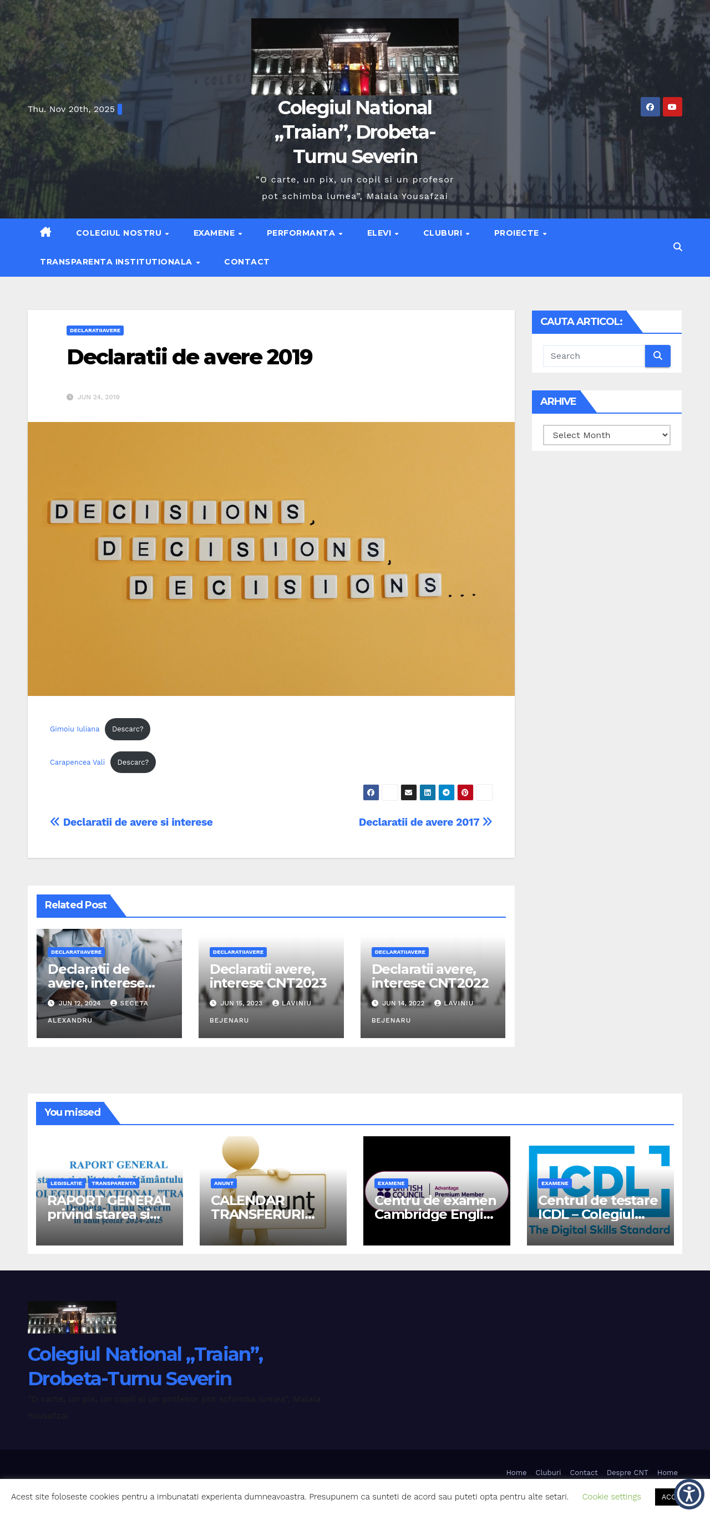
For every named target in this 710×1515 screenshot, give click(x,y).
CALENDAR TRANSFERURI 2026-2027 (258, 1214)
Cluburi (444, 233)
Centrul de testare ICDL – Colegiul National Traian (597, 1214)
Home (516, 1472)
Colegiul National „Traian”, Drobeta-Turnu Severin (355, 132)
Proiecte (518, 233)
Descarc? (128, 729)
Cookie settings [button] (611, 1497)
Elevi (380, 233)
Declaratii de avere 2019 (189, 357)
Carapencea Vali (77, 762)
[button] (677, 247)
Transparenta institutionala (117, 262)
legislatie (66, 1183)
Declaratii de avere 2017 (426, 822)
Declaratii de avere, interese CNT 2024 (96, 983)
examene (391, 1183)
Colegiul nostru (120, 233)
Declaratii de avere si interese (131, 822)
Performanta (302, 233)
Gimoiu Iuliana (75, 729)
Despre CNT (627, 1472)
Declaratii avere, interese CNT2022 (430, 976)
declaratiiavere (95, 330)
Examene (215, 233)
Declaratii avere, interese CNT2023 (268, 976)
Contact (247, 262)
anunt (224, 1183)
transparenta (114, 1183)
